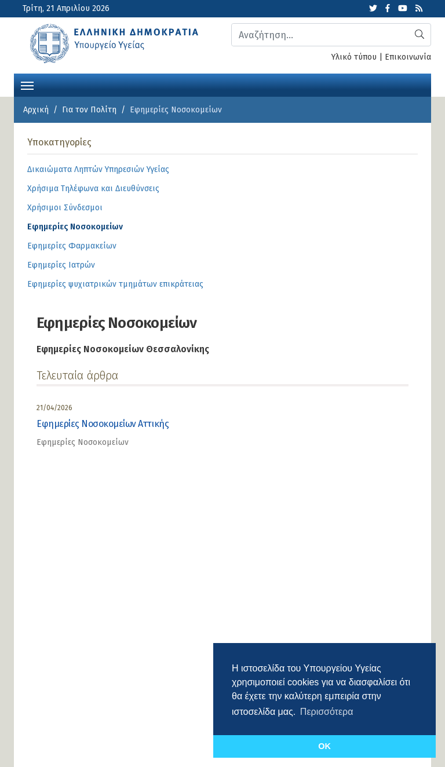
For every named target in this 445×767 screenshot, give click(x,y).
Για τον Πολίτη (89, 110)
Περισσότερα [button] (326, 712)
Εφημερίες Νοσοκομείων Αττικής (103, 423)
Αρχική (36, 110)
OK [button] (324, 746)
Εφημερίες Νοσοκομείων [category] (83, 442)
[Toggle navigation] (27, 85)
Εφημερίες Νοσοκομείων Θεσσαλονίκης (123, 349)
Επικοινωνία (408, 57)
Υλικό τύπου (354, 57)
